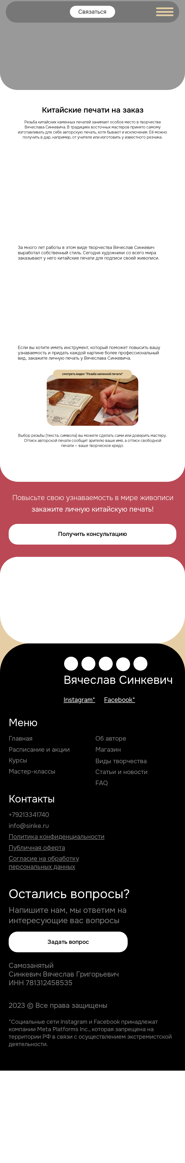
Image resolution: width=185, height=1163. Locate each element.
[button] (68, 1034)
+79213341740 (29, 907)
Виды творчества (121, 853)
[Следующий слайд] (175, 628)
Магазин (108, 842)
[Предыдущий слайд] (9, 628)
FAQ (101, 875)
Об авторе (110, 831)
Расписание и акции (39, 842)
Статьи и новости (121, 864)
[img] (17, 11)
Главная (21, 831)
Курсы (18, 853)
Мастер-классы (32, 864)
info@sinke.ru (29, 918)
